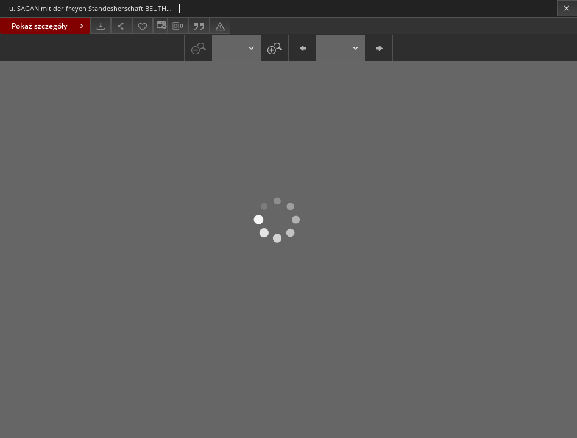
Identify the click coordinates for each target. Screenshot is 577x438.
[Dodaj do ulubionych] (142, 26)
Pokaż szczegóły (49, 26)
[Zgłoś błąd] (220, 26)
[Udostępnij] (121, 26)
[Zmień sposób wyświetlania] (160, 26)
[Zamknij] (567, 8)
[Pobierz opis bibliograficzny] (178, 26)
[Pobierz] (100, 26)
